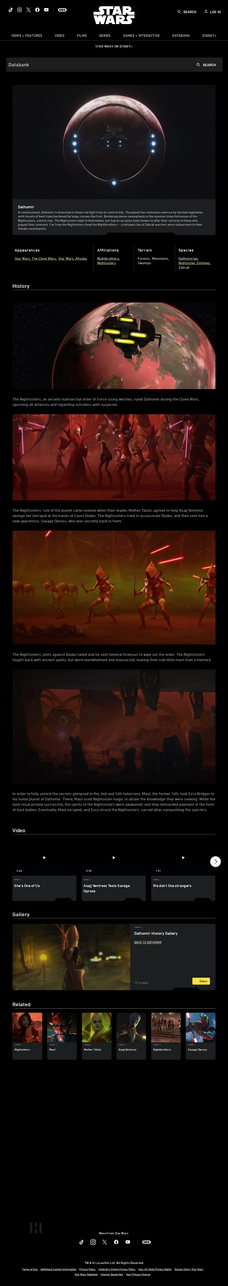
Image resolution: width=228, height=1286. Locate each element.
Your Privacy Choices (138, 1274)
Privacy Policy (87, 1269)
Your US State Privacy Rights (155, 1269)
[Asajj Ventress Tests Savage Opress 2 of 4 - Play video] (114, 858)
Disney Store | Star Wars (189, 1269)
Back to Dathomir (148, 942)
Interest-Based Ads (112, 1274)
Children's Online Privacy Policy (116, 1269)
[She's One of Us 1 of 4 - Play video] (44, 858)
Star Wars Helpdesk (86, 1274)
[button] (215, 863)
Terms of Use (30, 1269)
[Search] (114, 64)
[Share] (201, 981)
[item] (27, 36)
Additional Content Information (58, 1269)
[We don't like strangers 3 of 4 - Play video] (183, 858)
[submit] (179, 11)
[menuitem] (60, 36)
